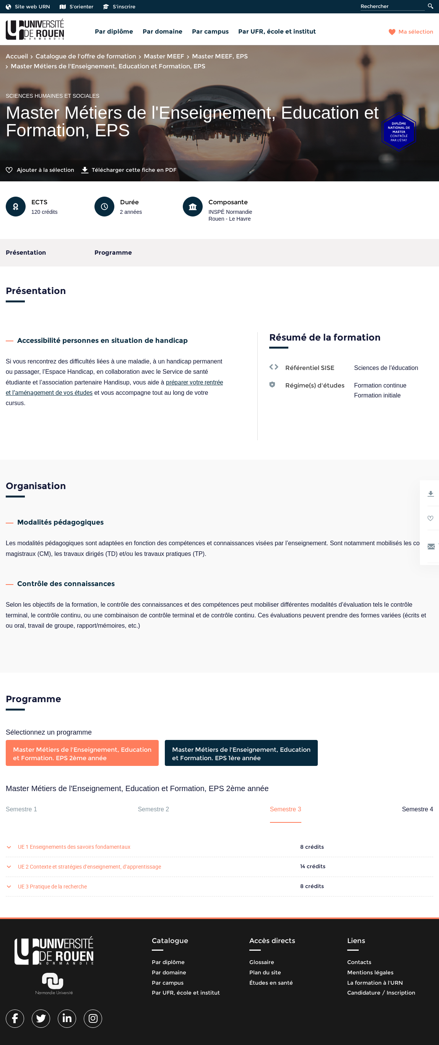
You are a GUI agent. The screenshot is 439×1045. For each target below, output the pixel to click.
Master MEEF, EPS (220, 56)
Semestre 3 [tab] (285, 809)
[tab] (82, 753)
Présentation (26, 252)
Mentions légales (370, 972)
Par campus (210, 31)
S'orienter (76, 6)
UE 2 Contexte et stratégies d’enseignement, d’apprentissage (89, 866)
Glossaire (261, 962)
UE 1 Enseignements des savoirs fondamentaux (74, 846)
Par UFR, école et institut (277, 31)
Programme (113, 252)
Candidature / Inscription (381, 992)
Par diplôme (114, 31)
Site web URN (28, 6)
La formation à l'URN (375, 982)
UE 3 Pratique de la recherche (52, 886)
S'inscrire (119, 6)
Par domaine (162, 31)
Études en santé (271, 982)
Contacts (359, 962)
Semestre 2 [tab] (153, 809)
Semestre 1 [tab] (21, 809)
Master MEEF (164, 56)
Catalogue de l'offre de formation (86, 56)
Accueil (17, 56)
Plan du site (265, 972)
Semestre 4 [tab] (417, 809)
